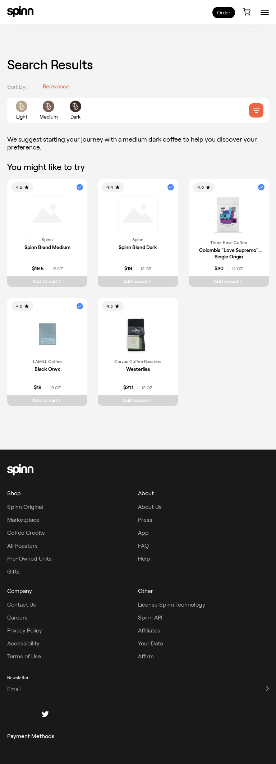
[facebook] (10, 714)
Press (145, 520)
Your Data (150, 643)
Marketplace (23, 520)
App (143, 533)
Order (223, 12)
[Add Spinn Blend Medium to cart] (47, 281)
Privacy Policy (24, 630)
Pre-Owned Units (29, 559)
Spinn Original (25, 507)
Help (144, 559)
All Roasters (22, 546)
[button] (80, 187)
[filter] (256, 110)
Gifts (13, 572)
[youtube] (79, 714)
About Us (150, 507)
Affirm (146, 656)
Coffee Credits (26, 533)
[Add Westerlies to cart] (138, 400)
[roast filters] (48, 110)
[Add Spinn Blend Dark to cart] (138, 281)
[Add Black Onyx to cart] (47, 400)
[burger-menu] (265, 12)
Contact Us (21, 605)
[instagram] (28, 714)
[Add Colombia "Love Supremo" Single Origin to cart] (229, 281)
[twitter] (45, 714)
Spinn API (150, 618)
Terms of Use (24, 656)
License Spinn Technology (171, 605)
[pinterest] (62, 714)
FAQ (143, 546)
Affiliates (149, 630)
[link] (20, 11)
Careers (17, 618)
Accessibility (23, 643)
